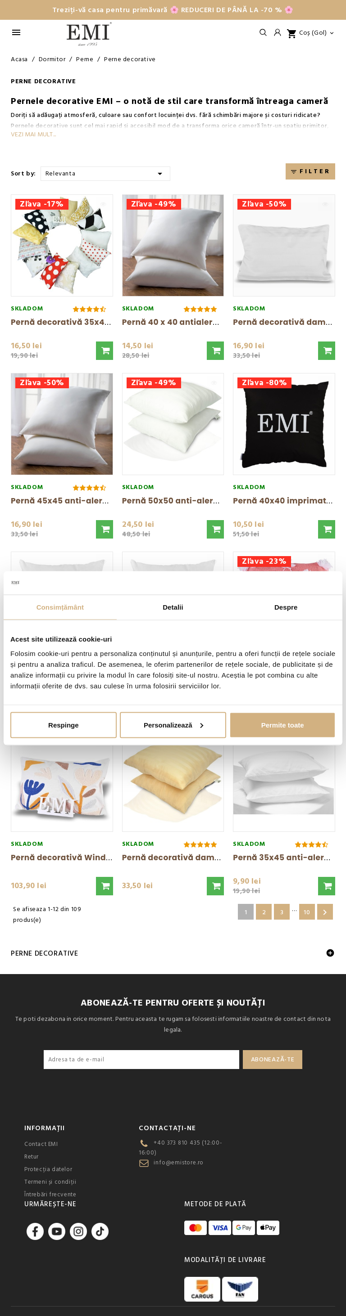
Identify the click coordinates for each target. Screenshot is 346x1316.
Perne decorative (44, 953)
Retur (31, 1157)
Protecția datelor (48, 1169)
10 (307, 912)
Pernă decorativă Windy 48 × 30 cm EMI (92, 857)
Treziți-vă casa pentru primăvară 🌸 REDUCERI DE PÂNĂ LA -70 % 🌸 (173, 10)
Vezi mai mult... (33, 134)
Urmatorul (324, 912)
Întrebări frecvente (50, 1194)
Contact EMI (41, 1144)
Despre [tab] (285, 607)
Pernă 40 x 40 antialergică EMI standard (204, 322)
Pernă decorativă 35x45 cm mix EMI (84, 322)
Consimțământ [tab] (60, 607)
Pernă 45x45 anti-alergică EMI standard (94, 500)
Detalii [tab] (173, 607)
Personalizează (173, 724)
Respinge (63, 724)
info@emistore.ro (179, 1163)
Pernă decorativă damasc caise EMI (195, 857)
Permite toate (282, 724)
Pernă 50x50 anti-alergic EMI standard (202, 500)
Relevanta (105, 173)
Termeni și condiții (50, 1182)
